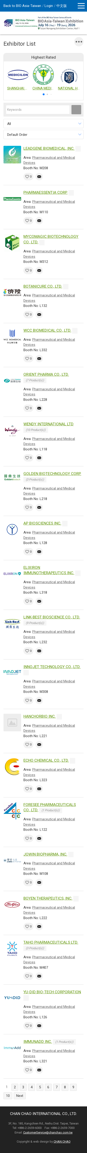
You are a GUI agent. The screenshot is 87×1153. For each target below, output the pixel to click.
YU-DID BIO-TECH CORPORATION (52, 992)
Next (19, 1096)
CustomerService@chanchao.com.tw (48, 1132)
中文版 (61, 6)
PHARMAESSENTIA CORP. (45, 192)
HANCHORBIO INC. (39, 716)
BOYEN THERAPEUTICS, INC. (47, 898)
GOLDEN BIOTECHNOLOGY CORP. (52, 473)
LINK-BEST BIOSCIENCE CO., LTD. (51, 617)
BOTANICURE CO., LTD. (42, 286)
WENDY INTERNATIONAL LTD (48, 424)
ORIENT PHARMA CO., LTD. (46, 374)
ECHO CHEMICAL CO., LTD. (46, 760)
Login (49, 6)
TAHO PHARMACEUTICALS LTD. (50, 942)
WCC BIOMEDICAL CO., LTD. (47, 330)
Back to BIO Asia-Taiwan (22, 6)
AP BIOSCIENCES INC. (42, 523)
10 (8, 1096)
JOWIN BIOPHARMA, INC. (45, 854)
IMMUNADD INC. (37, 1041)
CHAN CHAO (62, 1141)
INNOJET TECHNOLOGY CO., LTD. (52, 666)
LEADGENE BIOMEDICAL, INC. (48, 148)
